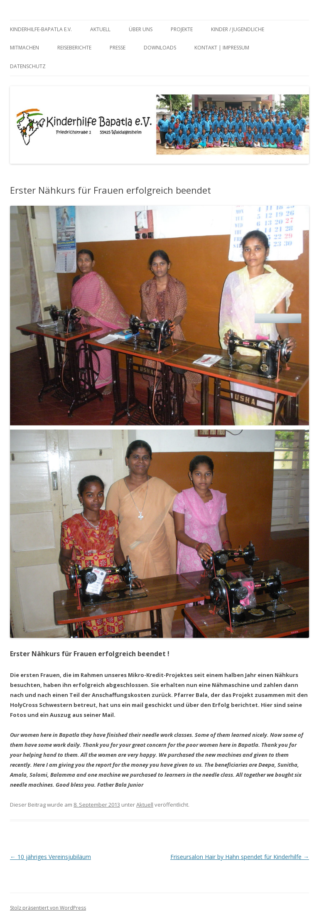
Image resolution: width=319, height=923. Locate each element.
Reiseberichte (74, 47)
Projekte (182, 29)
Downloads (160, 47)
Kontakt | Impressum (221, 47)
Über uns (140, 29)
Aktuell (100, 29)
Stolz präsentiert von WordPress (48, 907)
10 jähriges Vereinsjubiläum (50, 857)
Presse (117, 47)
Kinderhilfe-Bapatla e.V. (41, 29)
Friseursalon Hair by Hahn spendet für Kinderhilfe (239, 857)
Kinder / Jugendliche (237, 29)
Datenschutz (28, 66)
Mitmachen (24, 47)
